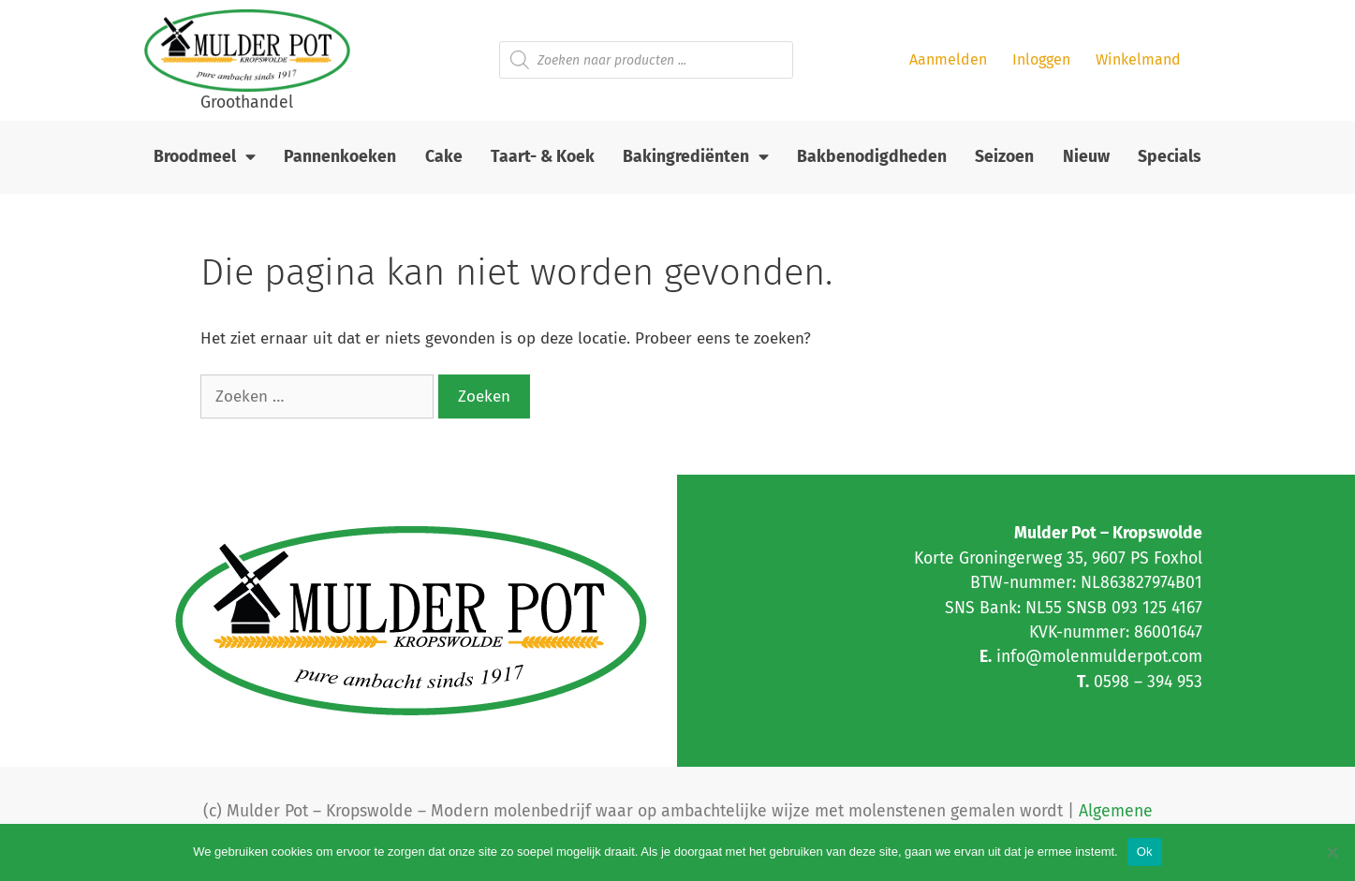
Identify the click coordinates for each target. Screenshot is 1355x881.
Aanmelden (948, 59)
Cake (444, 157)
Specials (1169, 157)
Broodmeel (205, 157)
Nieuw (1086, 157)
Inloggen (1041, 59)
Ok (1145, 851)
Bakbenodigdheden (872, 157)
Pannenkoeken (340, 157)
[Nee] (1331, 852)
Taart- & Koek (543, 157)
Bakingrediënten (696, 157)
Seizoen (1004, 157)
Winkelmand (1138, 59)
